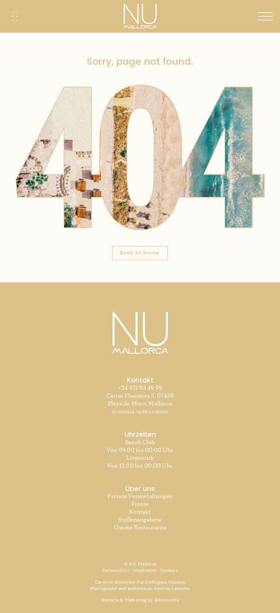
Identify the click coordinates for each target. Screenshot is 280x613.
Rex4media (166, 600)
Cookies (169, 570)
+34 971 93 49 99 (140, 388)
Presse (140, 504)
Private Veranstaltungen (139, 496)
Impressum (144, 570)
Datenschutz (115, 570)
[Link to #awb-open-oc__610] (265, 16)
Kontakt (140, 512)
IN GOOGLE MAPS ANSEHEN (140, 412)
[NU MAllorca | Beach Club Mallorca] (140, 6)
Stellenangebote (139, 519)
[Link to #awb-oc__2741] (14, 16)
